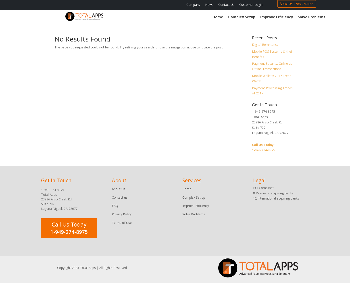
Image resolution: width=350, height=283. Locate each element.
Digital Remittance (265, 44)
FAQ (115, 206)
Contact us (119, 197)
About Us (118, 189)
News (209, 5)
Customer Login (250, 5)
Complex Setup (241, 17)
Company (193, 5)
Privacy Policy (121, 214)
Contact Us (226, 5)
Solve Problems (311, 17)
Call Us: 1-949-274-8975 (298, 4)
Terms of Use (122, 223)
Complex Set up (193, 197)
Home (217, 17)
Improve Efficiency (276, 17)
